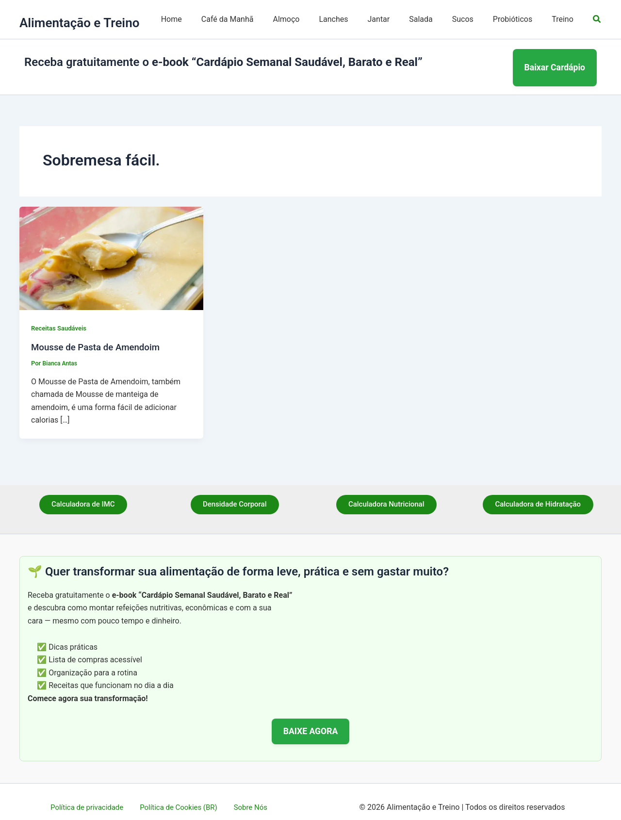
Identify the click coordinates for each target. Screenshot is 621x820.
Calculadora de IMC (83, 493)
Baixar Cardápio (555, 61)
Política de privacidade (92, 795)
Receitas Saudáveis (60, 317)
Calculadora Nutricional (386, 493)
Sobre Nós (247, 795)
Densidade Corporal (234, 493)
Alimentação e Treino (79, 23)
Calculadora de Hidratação (538, 493)
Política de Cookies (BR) (179, 795)
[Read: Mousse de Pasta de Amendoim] (111, 246)
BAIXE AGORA (310, 719)
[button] (597, 19)
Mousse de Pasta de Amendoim (100, 335)
